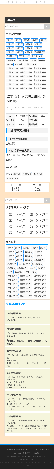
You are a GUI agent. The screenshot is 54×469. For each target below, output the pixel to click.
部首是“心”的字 (12, 179)
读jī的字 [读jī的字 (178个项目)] (33, 60)
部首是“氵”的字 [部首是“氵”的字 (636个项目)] (40, 76)
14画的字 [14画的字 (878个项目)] (10, 48)
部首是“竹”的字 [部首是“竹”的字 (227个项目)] (12, 84)
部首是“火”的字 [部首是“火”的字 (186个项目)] (12, 80)
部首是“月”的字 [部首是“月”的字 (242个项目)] (12, 76)
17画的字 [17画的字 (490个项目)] (38, 48)
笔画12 (24, 107)
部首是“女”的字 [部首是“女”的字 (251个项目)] (40, 68)
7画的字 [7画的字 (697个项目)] (26, 40)
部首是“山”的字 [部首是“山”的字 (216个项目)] (12, 72)
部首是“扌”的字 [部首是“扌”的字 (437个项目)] (40, 72)
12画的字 (17, 174)
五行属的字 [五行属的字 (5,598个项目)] (11, 60)
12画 (22, 120)
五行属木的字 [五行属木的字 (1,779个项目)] (12, 56)
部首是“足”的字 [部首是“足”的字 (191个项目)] (12, 88)
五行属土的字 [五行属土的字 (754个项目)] (39, 52)
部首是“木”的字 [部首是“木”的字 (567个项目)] (26, 76)
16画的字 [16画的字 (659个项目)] (28, 48)
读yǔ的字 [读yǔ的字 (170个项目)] (18, 64)
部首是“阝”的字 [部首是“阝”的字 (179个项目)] (40, 88)
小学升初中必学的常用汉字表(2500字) (19, 449)
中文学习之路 (43, 456)
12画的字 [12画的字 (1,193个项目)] (28, 44)
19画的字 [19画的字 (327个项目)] (19, 52)
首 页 (7, 2)
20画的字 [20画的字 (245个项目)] (28, 52)
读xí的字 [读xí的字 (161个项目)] (41, 60)
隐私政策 (35, 453)
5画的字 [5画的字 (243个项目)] (10, 40)
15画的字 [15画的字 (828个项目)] (19, 48)
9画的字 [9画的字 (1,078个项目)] (43, 40)
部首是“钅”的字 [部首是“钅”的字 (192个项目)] (26, 88)
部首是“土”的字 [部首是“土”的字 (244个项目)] (26, 68)
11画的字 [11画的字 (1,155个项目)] (19, 44)
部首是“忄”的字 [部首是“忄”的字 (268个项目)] (26, 72)
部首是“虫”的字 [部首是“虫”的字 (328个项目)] (40, 84)
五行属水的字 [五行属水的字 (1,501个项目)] (24, 56)
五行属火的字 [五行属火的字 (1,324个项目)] (37, 56)
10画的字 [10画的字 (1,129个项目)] (10, 44)
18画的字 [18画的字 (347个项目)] (10, 52)
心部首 (19, 107)
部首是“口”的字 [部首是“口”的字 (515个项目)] (12, 68)
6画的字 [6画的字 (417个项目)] (18, 40)
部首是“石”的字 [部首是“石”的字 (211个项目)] (40, 80)
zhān (8, 107)
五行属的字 (27, 174)
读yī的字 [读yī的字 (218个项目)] (10, 64)
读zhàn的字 (37, 174)
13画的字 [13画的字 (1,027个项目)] (38, 44)
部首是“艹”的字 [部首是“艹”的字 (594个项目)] (26, 84)
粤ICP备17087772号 (26, 459)
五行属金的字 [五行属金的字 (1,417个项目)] (22, 60)
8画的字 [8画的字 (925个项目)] (35, 40)
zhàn (14, 107)
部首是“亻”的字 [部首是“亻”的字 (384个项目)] (30, 64)
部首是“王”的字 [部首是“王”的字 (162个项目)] (26, 80)
